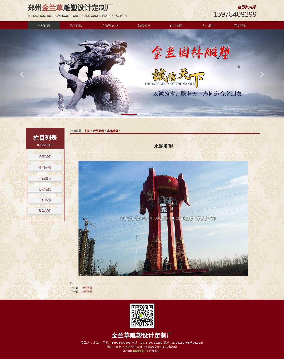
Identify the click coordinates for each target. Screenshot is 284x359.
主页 (87, 130)
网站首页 (43, 25)
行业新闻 (176, 25)
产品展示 (110, 25)
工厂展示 (208, 25)
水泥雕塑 (112, 130)
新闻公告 (144, 25)
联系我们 (240, 25)
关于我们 (76, 25)
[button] (21, 73)
